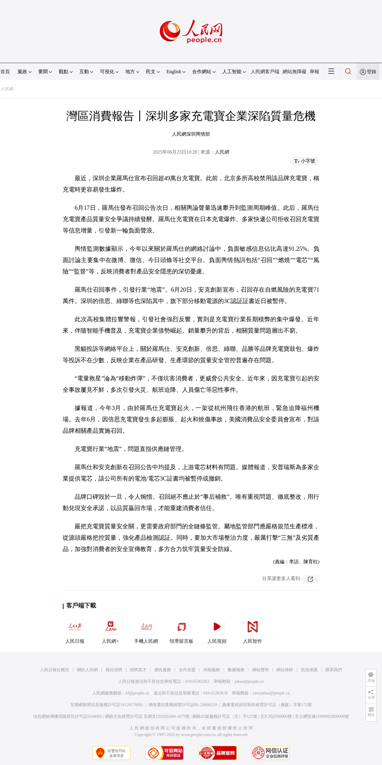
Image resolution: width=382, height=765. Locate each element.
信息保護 (309, 670)
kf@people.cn (137, 693)
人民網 (7, 89)
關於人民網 (87, 670)
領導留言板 (181, 630)
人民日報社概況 (54, 670)
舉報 (314, 71)
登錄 (371, 71)
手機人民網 (146, 630)
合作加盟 (187, 670)
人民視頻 (217, 630)
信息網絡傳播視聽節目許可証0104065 (67, 716)
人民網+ (110, 630)
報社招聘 (114, 670)
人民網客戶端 (265, 71)
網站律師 (284, 670)
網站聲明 (260, 670)
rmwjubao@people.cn (271, 693)
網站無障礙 (294, 71)
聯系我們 (333, 670)
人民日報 (74, 630)
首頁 (5, 71)
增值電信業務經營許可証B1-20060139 (182, 705)
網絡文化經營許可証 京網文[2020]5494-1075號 (147, 716)
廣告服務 (162, 670)
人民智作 (252, 630)
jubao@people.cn (249, 681)
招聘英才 (138, 670)
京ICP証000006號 (276, 716)
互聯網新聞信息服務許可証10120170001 (106, 705)
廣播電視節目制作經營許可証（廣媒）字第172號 (267, 705)
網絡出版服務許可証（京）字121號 (224, 716)
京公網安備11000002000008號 (322, 716)
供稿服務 (211, 670)
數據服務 (236, 670)
